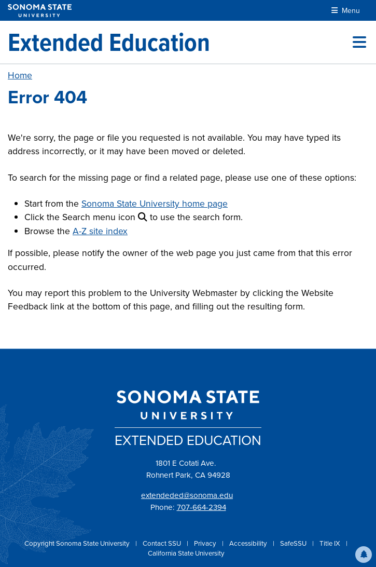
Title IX (330, 543)
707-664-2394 (201, 507)
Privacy (206, 543)
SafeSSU (294, 543)
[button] (363, 554)
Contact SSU (163, 543)
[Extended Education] (109, 42)
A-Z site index (100, 231)
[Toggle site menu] (359, 42)
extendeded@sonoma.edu (187, 495)
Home (20, 75)
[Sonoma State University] (40, 10)
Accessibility (249, 543)
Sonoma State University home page (154, 203)
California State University (186, 553)
